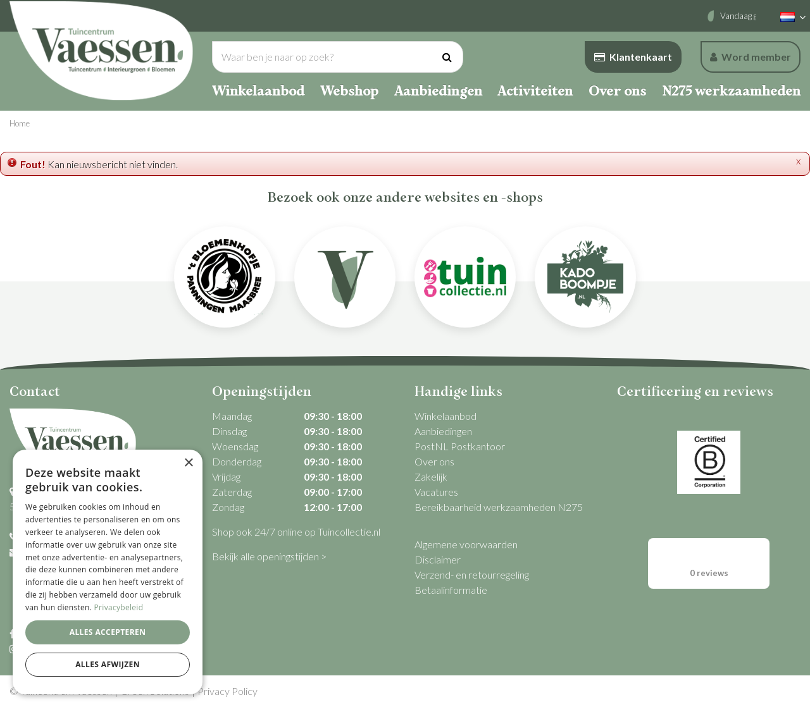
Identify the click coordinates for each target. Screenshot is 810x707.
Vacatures (436, 492)
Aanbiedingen (443, 431)
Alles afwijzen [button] (107, 664)
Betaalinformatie (450, 590)
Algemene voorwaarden (466, 544)
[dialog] (107, 572)
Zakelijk (430, 476)
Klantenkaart (633, 57)
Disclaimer (437, 559)
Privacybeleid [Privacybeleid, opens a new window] (119, 607)
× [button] (188, 463)
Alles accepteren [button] (108, 632)
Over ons (434, 461)
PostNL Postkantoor (459, 446)
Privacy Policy (227, 691)
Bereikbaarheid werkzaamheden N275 (498, 507)
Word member (750, 57)
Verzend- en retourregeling (471, 575)
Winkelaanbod (445, 416)
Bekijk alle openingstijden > (269, 556)
